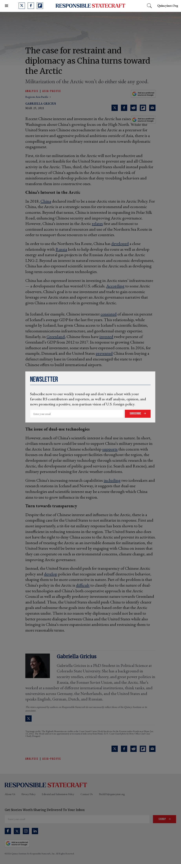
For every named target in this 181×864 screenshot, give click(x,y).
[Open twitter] (22, 6)
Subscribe (136, 413)
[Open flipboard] (40, 6)
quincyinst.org (167, 6)
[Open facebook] (31, 6)
